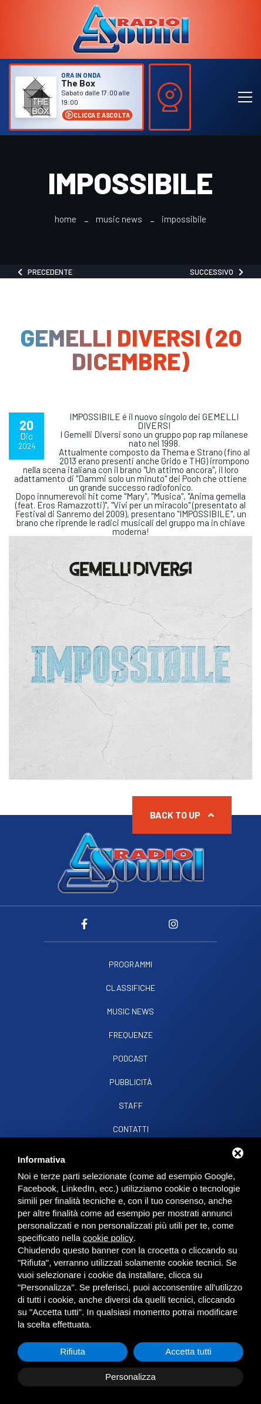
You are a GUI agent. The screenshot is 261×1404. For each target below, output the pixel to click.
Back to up (182, 814)
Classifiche (130, 988)
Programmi (130, 964)
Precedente (45, 272)
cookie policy (108, 1238)
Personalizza (130, 1377)
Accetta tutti (188, 1351)
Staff (131, 1106)
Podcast (130, 1058)
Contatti (131, 1129)
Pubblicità (130, 1082)
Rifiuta (72, 1351)
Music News (119, 219)
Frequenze (131, 1035)
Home (65, 219)
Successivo (216, 272)
